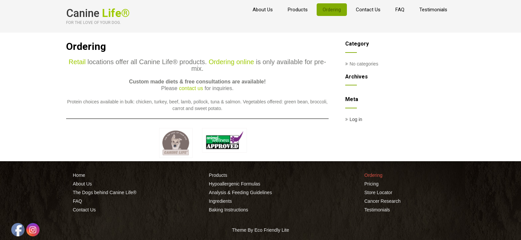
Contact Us (368, 10)
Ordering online (231, 61)
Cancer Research (383, 201)
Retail (77, 61)
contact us (191, 88)
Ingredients (220, 201)
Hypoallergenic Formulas (234, 183)
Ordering (332, 10)
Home (79, 175)
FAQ (399, 10)
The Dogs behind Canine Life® (105, 192)
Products (298, 10)
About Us (263, 10)
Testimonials (433, 10)
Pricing (372, 183)
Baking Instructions (228, 209)
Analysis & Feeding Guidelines (240, 192)
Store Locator (378, 192)
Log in (356, 119)
